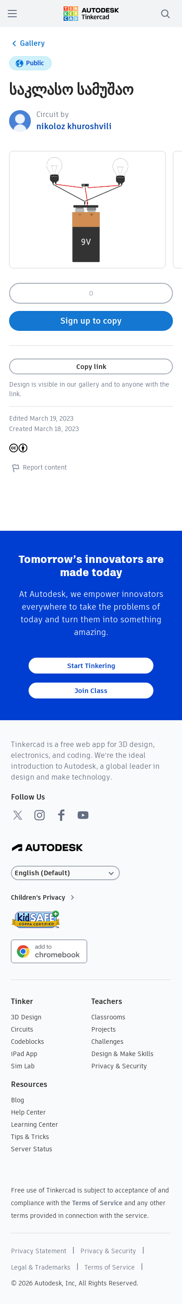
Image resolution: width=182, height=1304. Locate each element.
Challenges (107, 1041)
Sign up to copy (91, 320)
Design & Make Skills (122, 1053)
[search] (165, 13)
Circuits (22, 1029)
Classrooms (108, 1017)
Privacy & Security (119, 1066)
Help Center (28, 1112)
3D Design (26, 1017)
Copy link (91, 366)
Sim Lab (22, 1066)
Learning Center (34, 1124)
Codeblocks (27, 1041)
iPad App (24, 1053)
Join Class (91, 690)
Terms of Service (97, 1202)
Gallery (27, 43)
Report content (38, 468)
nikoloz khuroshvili (74, 126)
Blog (17, 1100)
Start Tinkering (91, 665)
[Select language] (65, 873)
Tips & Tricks (30, 1136)
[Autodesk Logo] (47, 848)
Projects (103, 1029)
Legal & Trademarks (40, 1267)
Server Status (31, 1149)
